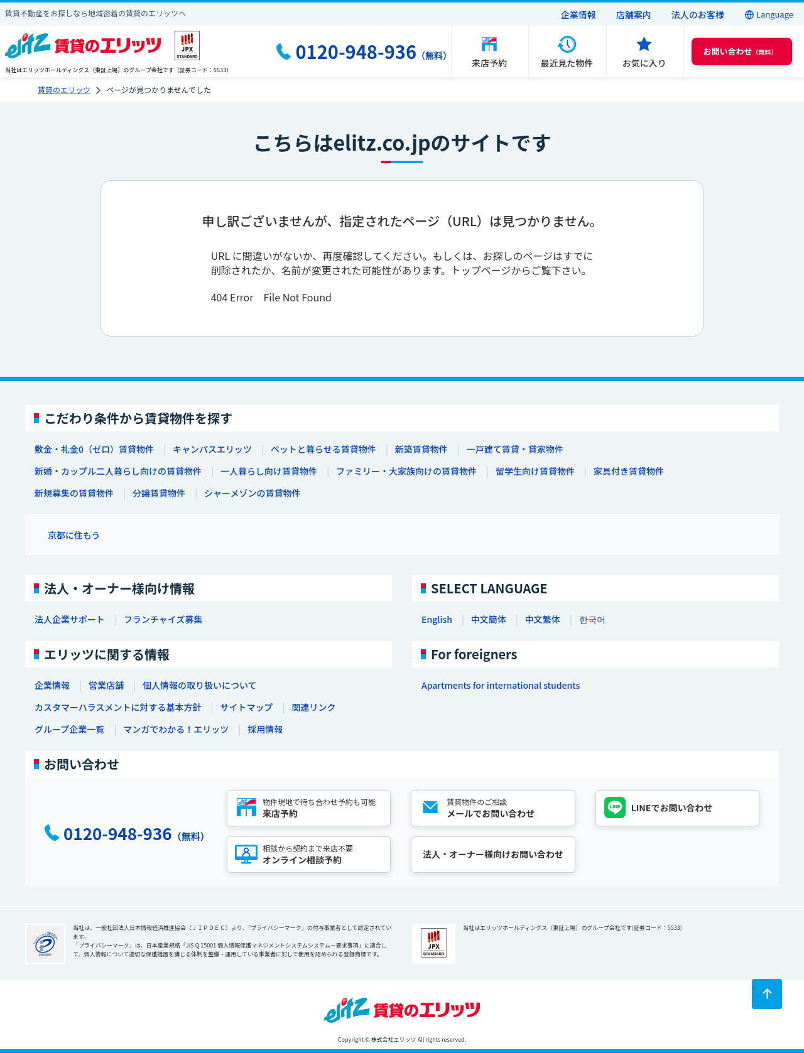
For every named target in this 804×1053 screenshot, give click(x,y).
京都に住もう (74, 535)
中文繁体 (542, 619)
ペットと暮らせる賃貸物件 (323, 449)
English (436, 619)
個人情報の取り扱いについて (200, 685)
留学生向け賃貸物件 (535, 471)
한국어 (592, 619)
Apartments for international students (500, 685)
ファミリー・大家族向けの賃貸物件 (406, 471)
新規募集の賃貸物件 (74, 493)
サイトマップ (246, 707)
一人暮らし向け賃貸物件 (268, 471)
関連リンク (313, 707)
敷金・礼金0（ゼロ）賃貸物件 (94, 449)
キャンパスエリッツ (212, 449)
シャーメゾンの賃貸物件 (252, 493)
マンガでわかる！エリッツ (176, 729)
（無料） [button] (741, 51)
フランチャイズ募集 (163, 619)
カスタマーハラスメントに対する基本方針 (118, 707)
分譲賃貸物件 (159, 493)
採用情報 (265, 729)
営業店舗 (106, 685)
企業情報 (578, 14)
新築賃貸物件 (421, 449)
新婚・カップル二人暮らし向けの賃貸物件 (118, 471)
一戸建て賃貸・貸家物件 (515, 449)
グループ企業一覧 (69, 729)
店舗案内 (633, 14)
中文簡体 (488, 619)
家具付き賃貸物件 (629, 471)
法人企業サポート (70, 619)
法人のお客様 (697, 14)
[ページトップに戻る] (767, 994)
